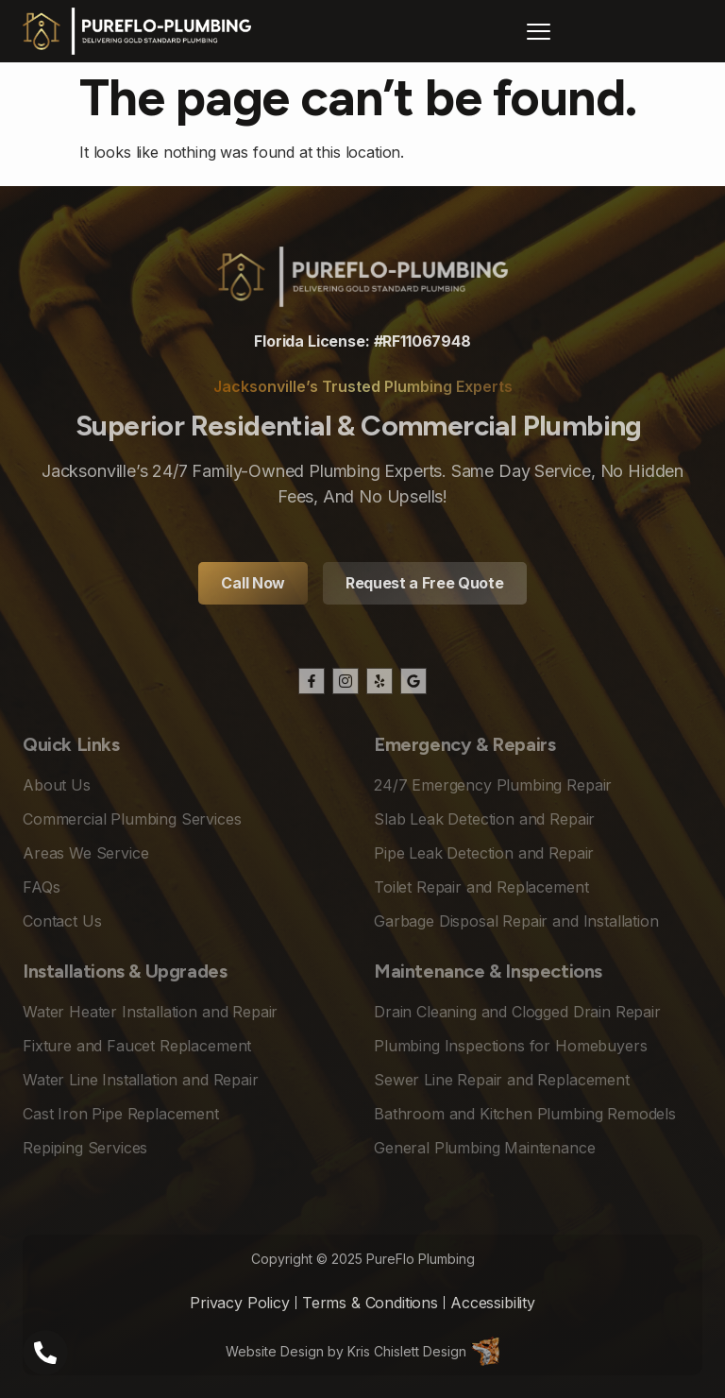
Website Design (275, 1351)
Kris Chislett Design (406, 1351)
